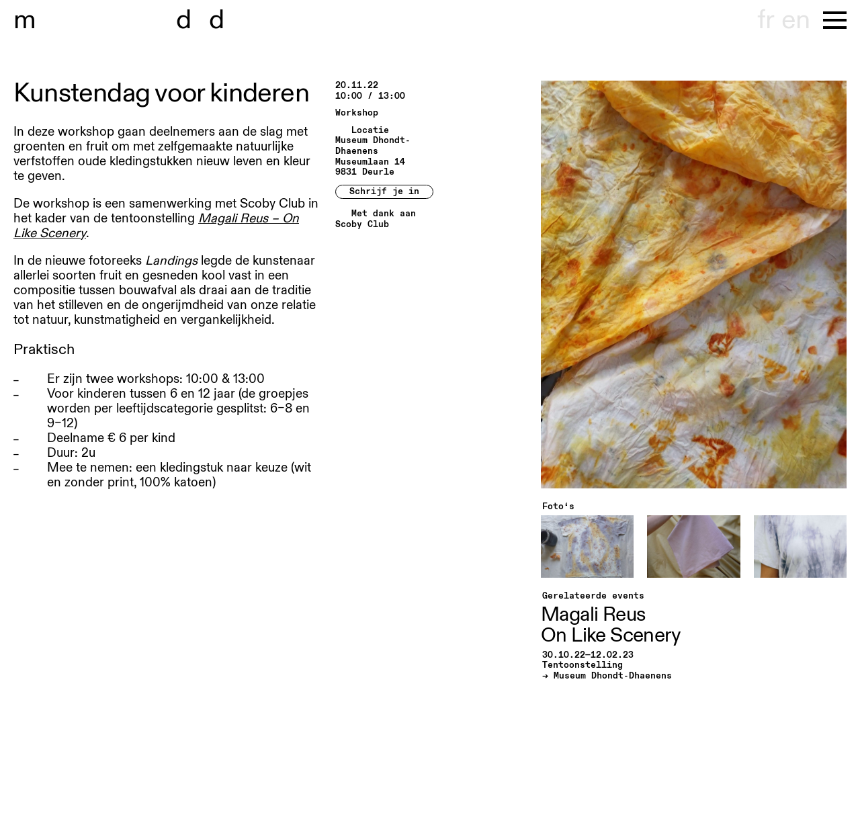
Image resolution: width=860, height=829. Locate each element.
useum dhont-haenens (166, 20)
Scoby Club (362, 225)
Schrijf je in (384, 191)
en (795, 20)
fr (765, 20)
